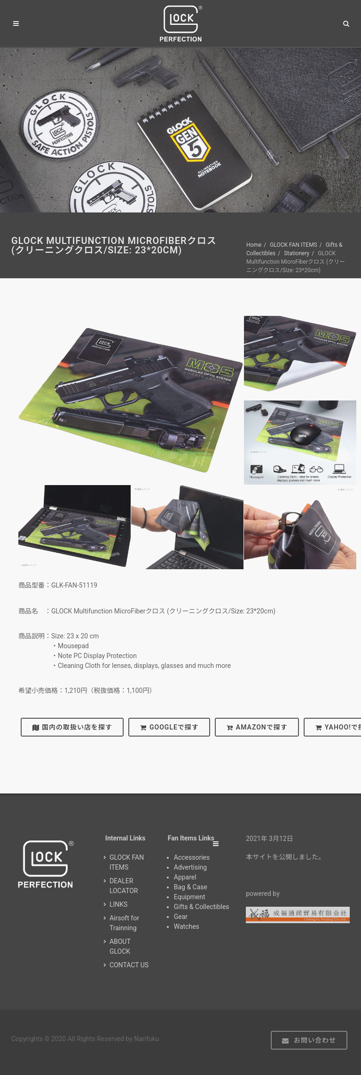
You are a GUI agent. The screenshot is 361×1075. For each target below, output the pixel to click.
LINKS (118, 904)
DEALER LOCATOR (124, 886)
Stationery (296, 253)
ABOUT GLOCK (120, 946)
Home (253, 245)
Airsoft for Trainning (124, 923)
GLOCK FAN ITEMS (293, 245)
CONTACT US (129, 965)
